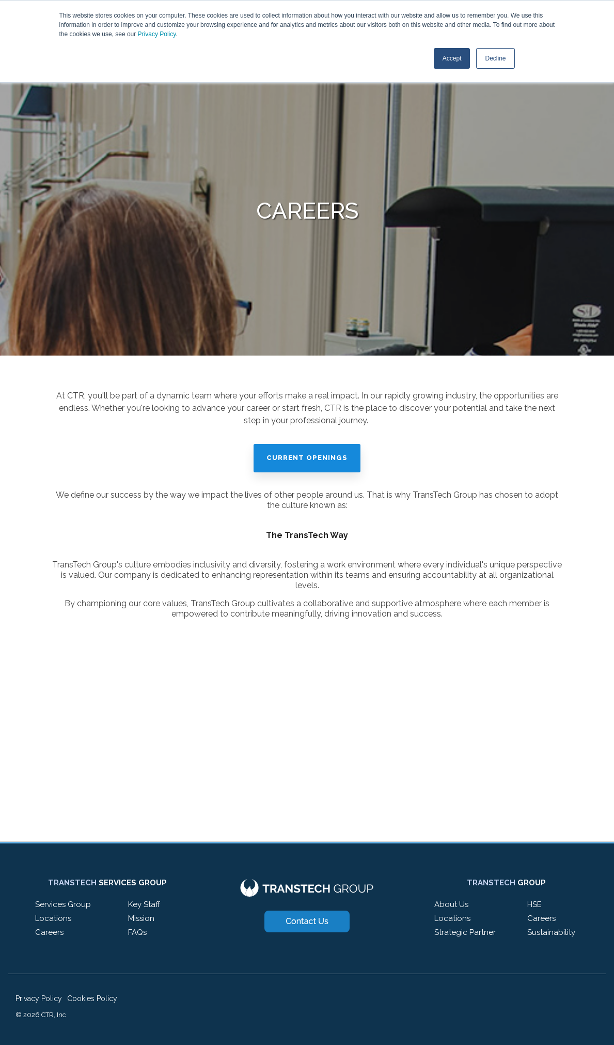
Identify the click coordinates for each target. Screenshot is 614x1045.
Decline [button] (495, 58)
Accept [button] (452, 58)
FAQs (137, 932)
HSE (534, 904)
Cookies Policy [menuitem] (92, 998)
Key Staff (144, 904)
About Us (451, 904)
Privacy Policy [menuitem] (38, 998)
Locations (53, 918)
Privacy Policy (157, 34)
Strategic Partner (465, 932)
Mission (141, 918)
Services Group (63, 904)
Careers (49, 932)
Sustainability (551, 932)
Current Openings (307, 458)
